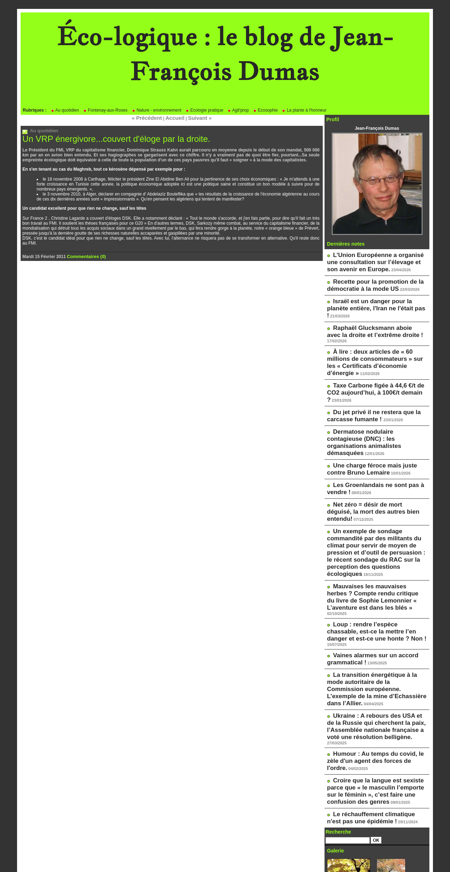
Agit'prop (238, 110)
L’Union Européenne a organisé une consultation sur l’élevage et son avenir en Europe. (373, 260)
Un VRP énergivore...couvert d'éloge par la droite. (108, 137)
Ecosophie (265, 110)
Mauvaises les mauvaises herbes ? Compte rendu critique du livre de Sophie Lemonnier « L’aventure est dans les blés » (375, 503)
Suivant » (195, 117)
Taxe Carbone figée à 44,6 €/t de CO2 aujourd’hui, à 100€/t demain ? (373, 352)
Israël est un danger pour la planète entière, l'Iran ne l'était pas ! (372, 296)
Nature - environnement (156, 110)
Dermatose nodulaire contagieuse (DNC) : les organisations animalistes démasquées (371, 388)
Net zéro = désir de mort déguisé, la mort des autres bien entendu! (372, 441)
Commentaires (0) (85, 254)
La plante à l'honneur (304, 110)
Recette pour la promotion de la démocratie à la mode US (367, 279)
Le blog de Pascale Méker (357, 834)
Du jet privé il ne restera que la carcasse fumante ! (366, 369)
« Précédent (151, 117)
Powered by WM (225, 856)
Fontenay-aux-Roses (105, 110)
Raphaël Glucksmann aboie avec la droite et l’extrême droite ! (371, 313)
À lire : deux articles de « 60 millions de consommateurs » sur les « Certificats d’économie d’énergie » (376, 332)
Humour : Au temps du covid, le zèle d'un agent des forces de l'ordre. (373, 621)
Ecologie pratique (204, 110)
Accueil (174, 117)
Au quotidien (65, 110)
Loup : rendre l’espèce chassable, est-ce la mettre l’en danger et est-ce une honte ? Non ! (375, 528)
